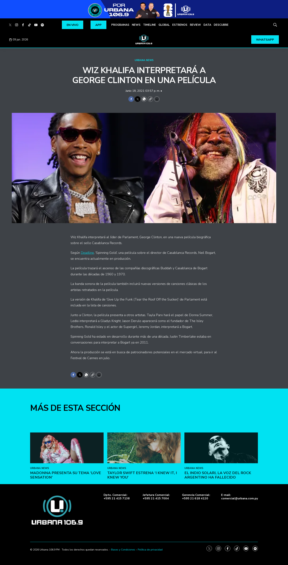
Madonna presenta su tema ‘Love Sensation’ (65, 513)
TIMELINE (149, 25)
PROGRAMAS (120, 25)
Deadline (87, 253)
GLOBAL (164, 25)
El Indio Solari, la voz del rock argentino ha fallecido (217, 513)
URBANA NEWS (144, 60)
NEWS (136, 25)
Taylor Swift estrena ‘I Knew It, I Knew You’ (142, 513)
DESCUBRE (221, 25)
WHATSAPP (265, 40)
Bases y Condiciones (123, 549)
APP (98, 25)
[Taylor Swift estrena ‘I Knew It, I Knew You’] (144, 486)
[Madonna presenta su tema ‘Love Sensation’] (67, 486)
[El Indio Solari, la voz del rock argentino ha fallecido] (221, 486)
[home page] (144, 39)
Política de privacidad (150, 549)
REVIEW (195, 25)
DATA (207, 25)
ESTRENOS (179, 25)
